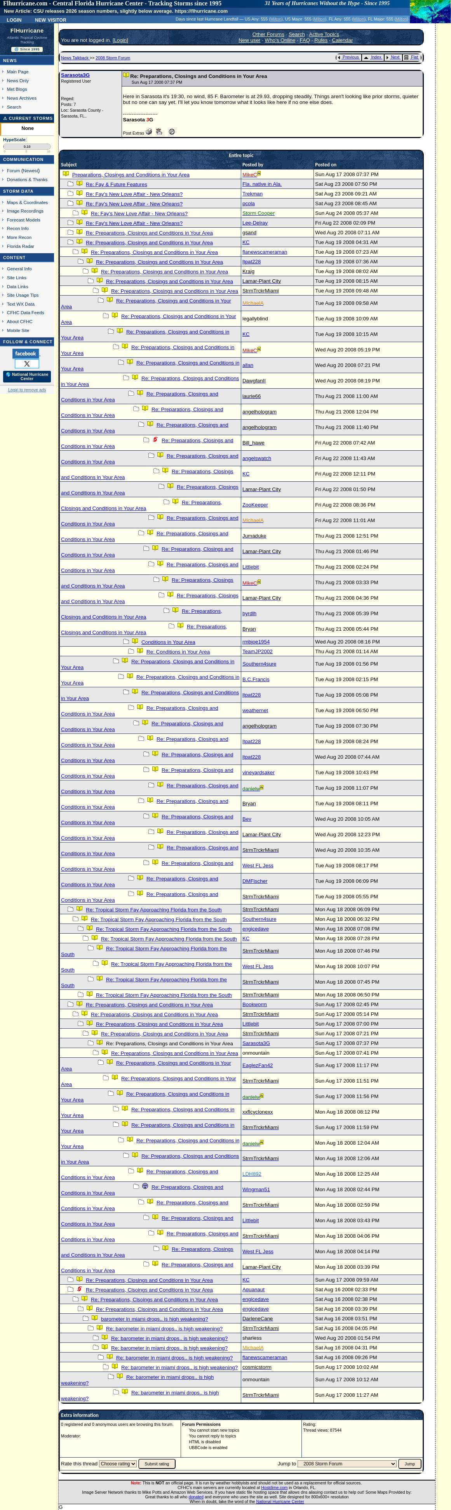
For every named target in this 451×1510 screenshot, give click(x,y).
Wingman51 (256, 1189)
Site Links (16, 277)
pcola (248, 203)
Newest (30, 170)
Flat (411, 57)
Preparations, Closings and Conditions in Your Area (131, 175)
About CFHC (20, 321)
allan (247, 365)
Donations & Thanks (27, 179)
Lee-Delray (255, 223)
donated (196, 1496)
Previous (348, 57)
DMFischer (254, 881)
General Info (19, 268)
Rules (320, 40)
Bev (246, 819)
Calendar (342, 40)
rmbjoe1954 (256, 642)
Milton (275, 19)
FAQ (305, 40)
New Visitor (50, 19)
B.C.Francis (256, 679)
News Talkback (75, 57)
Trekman (252, 194)
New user (249, 40)
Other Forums (268, 34)
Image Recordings (25, 210)
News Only (18, 80)
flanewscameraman (264, 252)
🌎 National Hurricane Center (27, 376)
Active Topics (324, 34)
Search (14, 106)
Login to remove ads (27, 389)
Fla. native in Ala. (262, 184)
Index (372, 57)
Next (393, 57)
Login (14, 19)
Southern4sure (259, 664)
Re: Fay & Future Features (116, 184)
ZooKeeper (255, 505)
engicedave (255, 929)
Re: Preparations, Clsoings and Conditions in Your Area (149, 1290)
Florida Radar (21, 246)
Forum (13, 170)
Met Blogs (17, 89)
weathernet (255, 710)
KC (246, 242)
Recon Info (18, 228)
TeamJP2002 (257, 651)
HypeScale (14, 139)
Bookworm (254, 1004)
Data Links (17, 286)
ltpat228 (251, 262)
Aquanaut (253, 1289)
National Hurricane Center (280, 1501)
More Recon (19, 237)
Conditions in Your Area (168, 642)
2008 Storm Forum (113, 57)
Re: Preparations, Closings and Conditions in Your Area (149, 233)
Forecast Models (23, 219)
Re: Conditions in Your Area (178, 652)
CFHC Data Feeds (25, 312)
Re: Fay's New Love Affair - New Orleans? (134, 194)
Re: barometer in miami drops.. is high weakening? (164, 1329)
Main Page (18, 71)
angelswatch (256, 458)
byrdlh (249, 613)
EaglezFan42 (257, 1065)
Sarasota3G (75, 75)
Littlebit (250, 567)
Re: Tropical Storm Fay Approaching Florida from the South (154, 910)
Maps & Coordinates (27, 202)
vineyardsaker (258, 772)
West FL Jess (257, 865)
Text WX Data (21, 303)
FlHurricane (27, 31)
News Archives (22, 97)
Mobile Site (18, 330)
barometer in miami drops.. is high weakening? (154, 1319)
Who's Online (280, 40)
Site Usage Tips (23, 295)
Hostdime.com (274, 1487)
